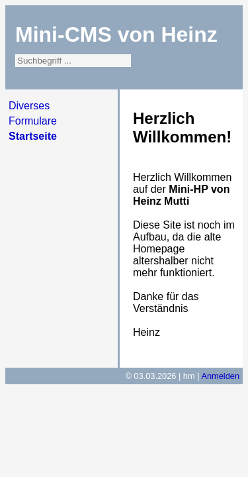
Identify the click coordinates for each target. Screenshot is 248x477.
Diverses (29, 105)
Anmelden (220, 376)
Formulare (33, 121)
